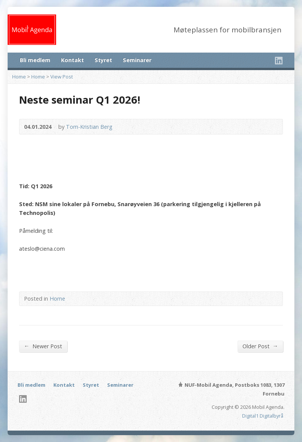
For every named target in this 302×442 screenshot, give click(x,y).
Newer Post (43, 346)
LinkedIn (278, 60)
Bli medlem (35, 60)
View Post (61, 76)
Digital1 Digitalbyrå (262, 415)
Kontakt (72, 60)
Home (19, 76)
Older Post (260, 346)
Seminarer (137, 60)
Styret (103, 60)
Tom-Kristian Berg (89, 126)
